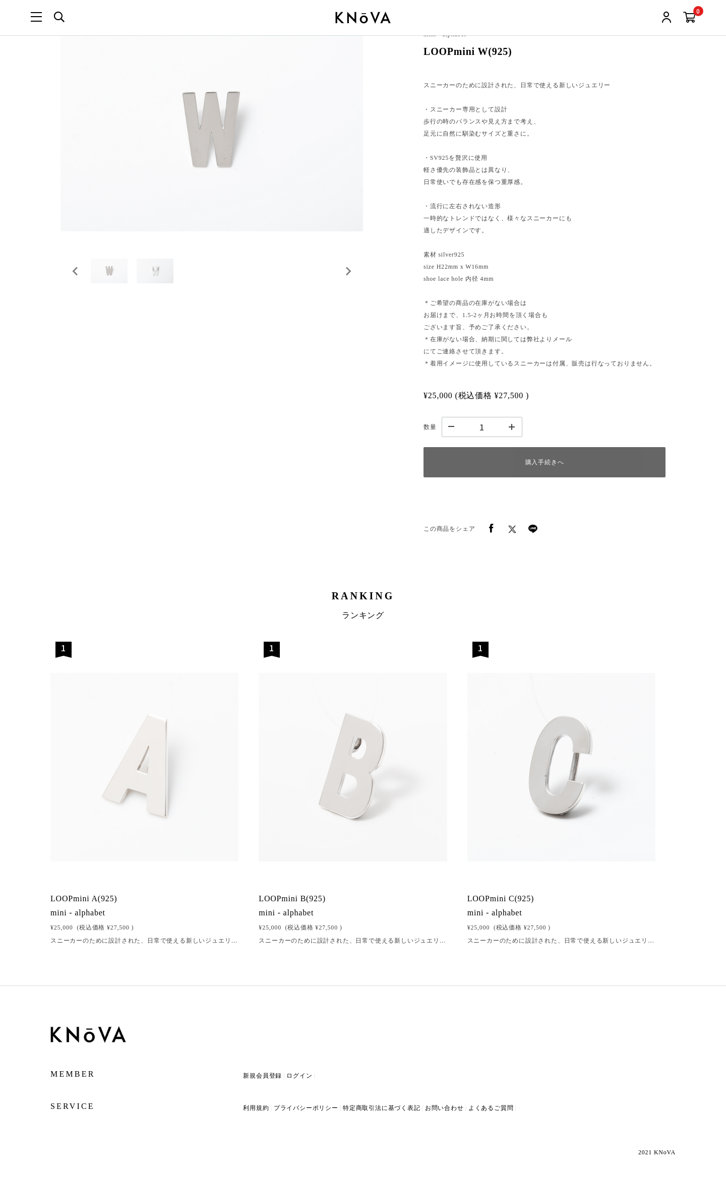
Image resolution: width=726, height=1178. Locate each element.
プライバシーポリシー (306, 1107)
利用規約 (256, 1107)
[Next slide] (348, 273)
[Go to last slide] (76, 273)
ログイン (299, 1075)
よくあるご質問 (491, 1107)
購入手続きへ (544, 462)
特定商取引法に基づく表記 (381, 1107)
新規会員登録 (262, 1075)
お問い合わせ (444, 1107)
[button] (111, 273)
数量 (430, 426)
